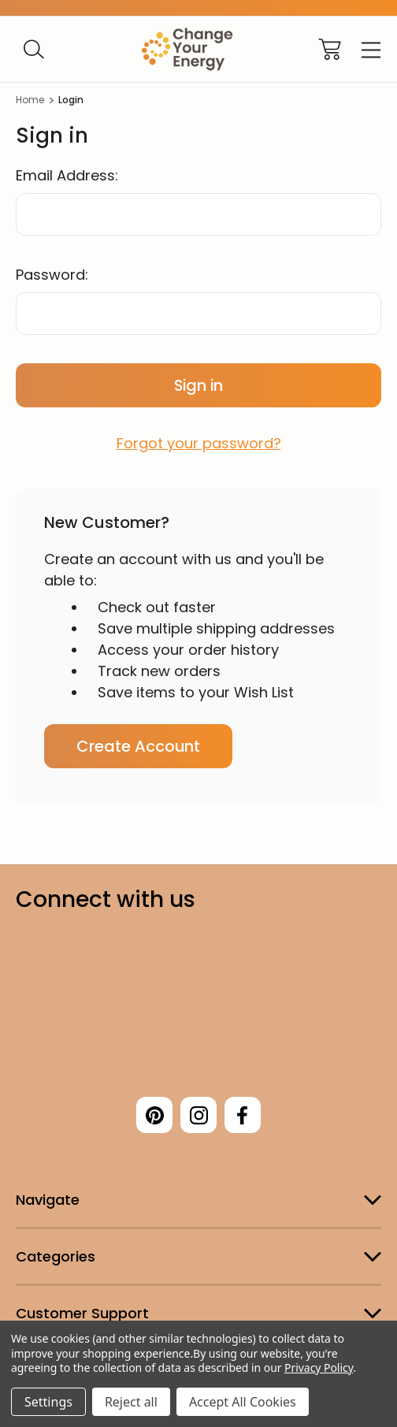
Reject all (131, 1401)
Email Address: (67, 175)
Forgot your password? (199, 443)
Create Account (138, 746)
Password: (52, 274)
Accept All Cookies (242, 1401)
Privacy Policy (318, 1367)
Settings (48, 1401)
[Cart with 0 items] (329, 49)
